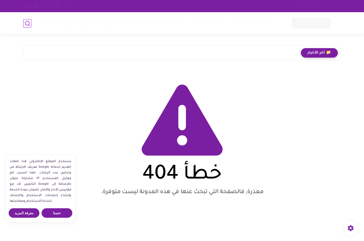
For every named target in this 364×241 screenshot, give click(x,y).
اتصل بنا (276, 6)
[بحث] (27, 23)
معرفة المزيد (24, 213)
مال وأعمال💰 (76, 23)
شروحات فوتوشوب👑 (250, 23)
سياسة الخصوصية (305, 6)
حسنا (57, 213)
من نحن (333, 6)
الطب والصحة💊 (160, 23)
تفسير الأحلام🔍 (117, 23)
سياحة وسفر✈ (202, 23)
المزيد (44, 23)
